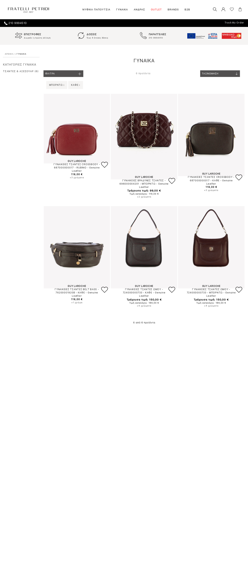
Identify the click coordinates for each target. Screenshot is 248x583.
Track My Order (234, 22)
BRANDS (173, 9)
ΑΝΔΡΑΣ (139, 9)
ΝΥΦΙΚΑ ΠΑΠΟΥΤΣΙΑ (96, 9)
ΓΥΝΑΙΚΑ (122, 9)
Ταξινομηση (220, 74)
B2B (187, 9)
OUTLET (156, 9)
